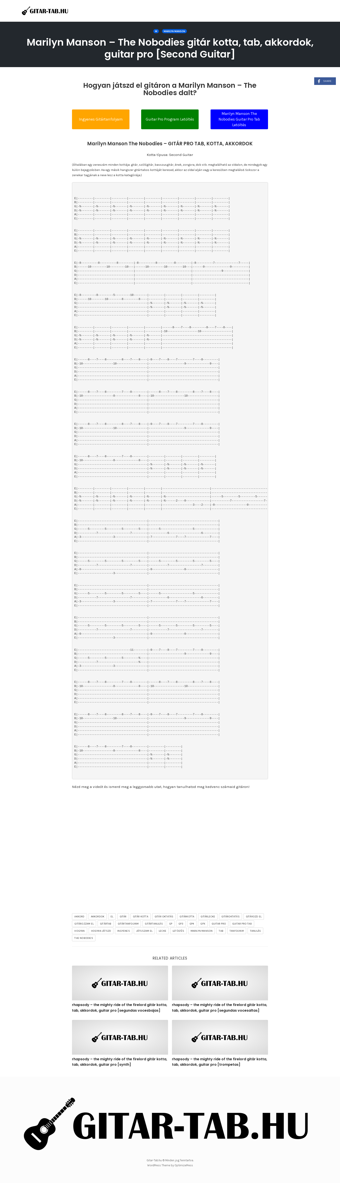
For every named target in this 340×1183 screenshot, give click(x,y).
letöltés (178, 930)
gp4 (192, 923)
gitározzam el (84, 923)
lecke (162, 930)
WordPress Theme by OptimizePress (170, 1165)
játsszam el (144, 930)
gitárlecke (208, 916)
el (112, 916)
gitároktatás (230, 916)
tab (221, 930)
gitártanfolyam (128, 923)
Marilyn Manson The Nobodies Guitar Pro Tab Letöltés (239, 119)
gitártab (105, 923)
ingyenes (123, 930)
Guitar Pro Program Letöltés (170, 119)
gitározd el (254, 916)
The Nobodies (83, 938)
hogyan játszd (101, 930)
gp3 (180, 923)
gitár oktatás (164, 916)
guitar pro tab (242, 923)
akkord (79, 916)
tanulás (255, 930)
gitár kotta (140, 916)
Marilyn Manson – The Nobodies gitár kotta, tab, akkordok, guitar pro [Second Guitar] (170, 48)
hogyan (79, 930)
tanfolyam (237, 930)
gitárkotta (187, 916)
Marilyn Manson (174, 31)
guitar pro (219, 923)
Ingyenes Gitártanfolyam (101, 119)
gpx (202, 923)
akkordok (98, 916)
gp (170, 923)
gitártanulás (154, 923)
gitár (123, 916)
